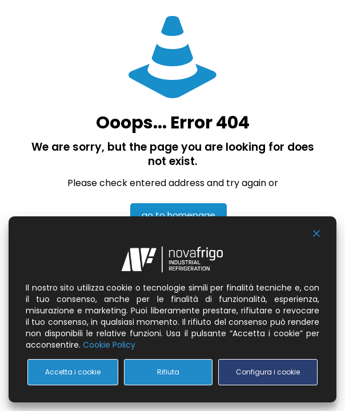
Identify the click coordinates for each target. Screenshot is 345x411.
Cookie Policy (109, 344)
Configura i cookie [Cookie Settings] (268, 372)
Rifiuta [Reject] (168, 372)
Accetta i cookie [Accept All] (73, 372)
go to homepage (178, 215)
